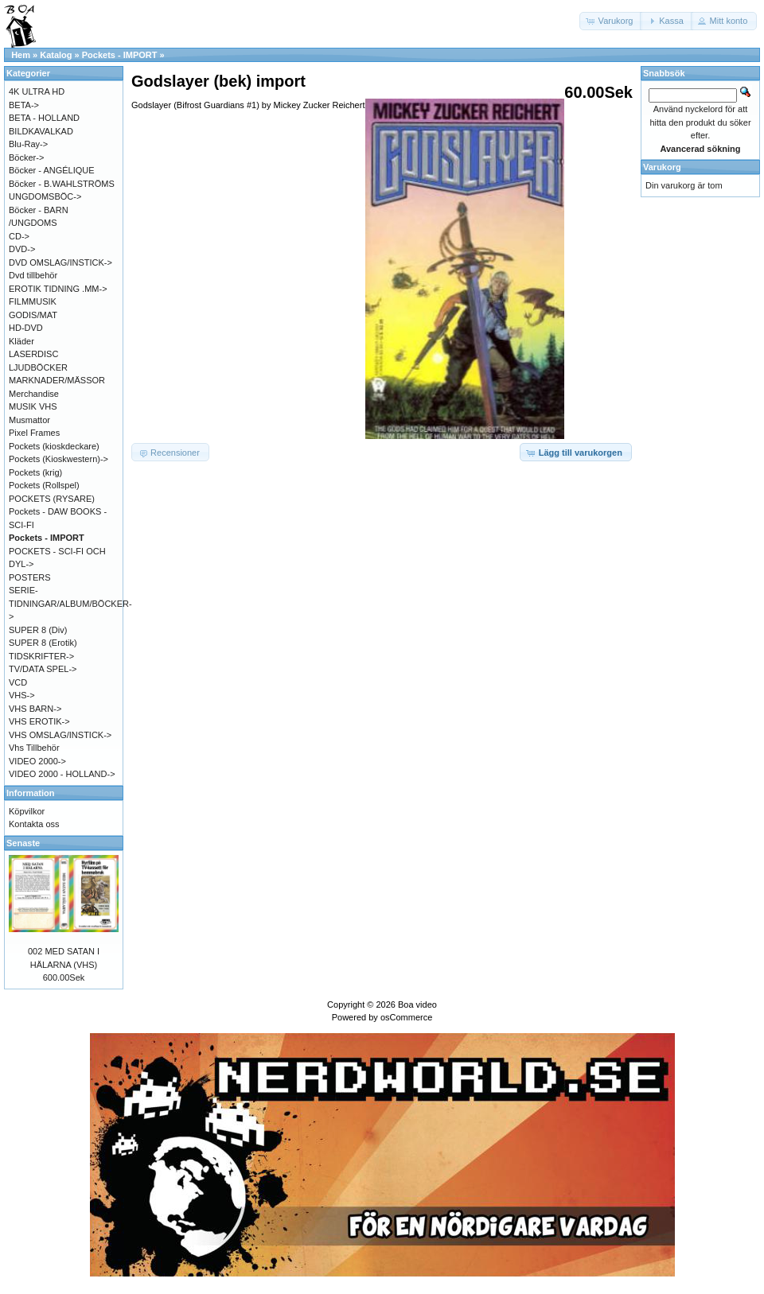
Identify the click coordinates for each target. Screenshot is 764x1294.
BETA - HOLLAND (44, 117)
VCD (18, 682)
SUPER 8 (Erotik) (43, 642)
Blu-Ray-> (28, 144)
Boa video (417, 1004)
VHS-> (22, 695)
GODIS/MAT (33, 315)
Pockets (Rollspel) (44, 485)
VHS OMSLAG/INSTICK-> (60, 735)
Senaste (23, 843)
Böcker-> (26, 157)
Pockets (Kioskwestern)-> (58, 459)
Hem (20, 55)
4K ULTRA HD (36, 91)
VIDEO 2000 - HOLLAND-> (62, 774)
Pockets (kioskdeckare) (54, 446)
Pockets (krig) (35, 472)
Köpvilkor (27, 811)
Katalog (56, 55)
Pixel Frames (34, 432)
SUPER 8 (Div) (38, 630)
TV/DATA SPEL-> (42, 669)
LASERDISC (33, 354)
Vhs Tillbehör (34, 747)
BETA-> (24, 105)
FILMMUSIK (33, 301)
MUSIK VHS (33, 406)
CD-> (19, 236)
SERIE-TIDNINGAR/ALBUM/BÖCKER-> (70, 603)
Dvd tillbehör (33, 275)
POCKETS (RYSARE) (52, 498)
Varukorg (662, 167)
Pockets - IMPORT (120, 55)
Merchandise (34, 393)
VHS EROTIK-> (39, 721)
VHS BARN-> (35, 708)
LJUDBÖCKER (38, 367)
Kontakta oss (34, 824)
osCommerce (406, 1017)
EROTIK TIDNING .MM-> (58, 288)
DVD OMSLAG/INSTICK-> (60, 262)
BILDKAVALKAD (41, 131)
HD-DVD (26, 327)
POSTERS (30, 577)
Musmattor (29, 420)
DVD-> (22, 249)
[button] (611, 21)
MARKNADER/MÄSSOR (57, 380)
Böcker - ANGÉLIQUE (52, 170)
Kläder (21, 341)
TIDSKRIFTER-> (41, 656)
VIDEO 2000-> (37, 761)
